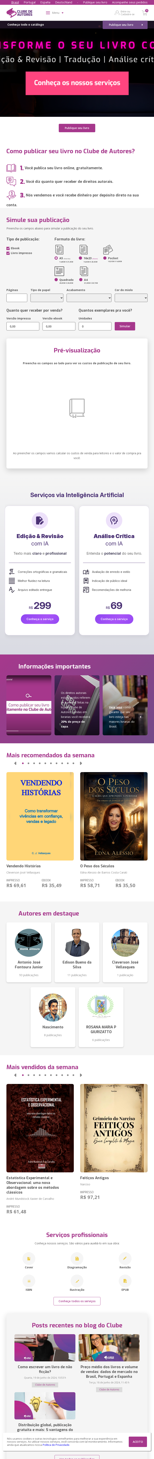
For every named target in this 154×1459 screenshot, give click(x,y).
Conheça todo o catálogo (25, 24)
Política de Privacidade (56, 1445)
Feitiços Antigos (94, 1176)
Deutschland (63, 2)
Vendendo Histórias (23, 864)
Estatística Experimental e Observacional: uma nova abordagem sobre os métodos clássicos (32, 1183)
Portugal (29, 2)
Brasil (15, 2)
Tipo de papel (40, 288)
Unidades (85, 316)
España (45, 2)
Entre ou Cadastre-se (128, 13)
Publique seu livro (95, 2)
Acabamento (76, 288)
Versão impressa (18, 316)
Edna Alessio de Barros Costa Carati (103, 870)
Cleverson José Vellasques (23, 870)
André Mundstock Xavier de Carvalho (30, 1197)
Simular (125, 324)
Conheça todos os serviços (77, 1299)
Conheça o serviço (40, 617)
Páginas (12, 288)
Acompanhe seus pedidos (130, 2)
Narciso (85, 1182)
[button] (15, 761)
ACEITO (138, 1442)
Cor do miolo (124, 288)
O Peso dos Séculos (97, 864)
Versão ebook (52, 316)
